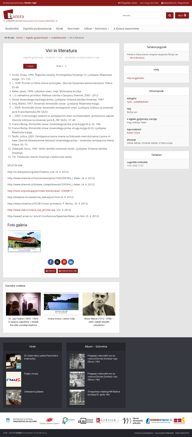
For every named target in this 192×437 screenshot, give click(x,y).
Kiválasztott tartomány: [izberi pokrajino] (19, 2)
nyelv (129, 101)
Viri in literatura (137, 57)
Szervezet (74, 28)
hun (156, 2)
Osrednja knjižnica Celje (87, 57)
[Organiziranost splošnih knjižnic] (50, 421)
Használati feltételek (164, 433)
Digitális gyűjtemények (37, 28)
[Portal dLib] (86, 421)
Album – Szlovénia (95, 28)
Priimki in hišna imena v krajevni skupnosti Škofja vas (152, 54)
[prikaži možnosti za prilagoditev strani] (127, 2)
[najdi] (170, 15)
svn (141, 2)
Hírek (59, 28)
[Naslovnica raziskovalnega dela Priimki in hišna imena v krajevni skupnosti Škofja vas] (24, 242)
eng (147, 2)
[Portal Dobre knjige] (159, 421)
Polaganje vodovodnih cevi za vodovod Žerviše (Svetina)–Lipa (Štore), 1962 (102, 359)
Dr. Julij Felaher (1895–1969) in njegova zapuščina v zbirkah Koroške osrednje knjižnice (23, 322)
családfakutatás (140, 101)
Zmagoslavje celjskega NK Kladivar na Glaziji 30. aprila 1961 (104, 393)
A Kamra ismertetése (126, 28)
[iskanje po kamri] (143, 15)
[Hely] (182, 15)
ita (152, 2)
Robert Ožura (133, 132)
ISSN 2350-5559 (182, 433)
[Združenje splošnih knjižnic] (179, 421)
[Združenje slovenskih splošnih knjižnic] (107, 421)
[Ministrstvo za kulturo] (21, 421)
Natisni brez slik (68, 270)
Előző (30, 66)
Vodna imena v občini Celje (61, 318)
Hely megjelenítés (135, 78)
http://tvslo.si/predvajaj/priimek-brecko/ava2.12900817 (40, 191)
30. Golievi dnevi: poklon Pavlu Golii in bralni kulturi (41, 357)
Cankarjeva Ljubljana (34, 392)
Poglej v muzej (31, 374)
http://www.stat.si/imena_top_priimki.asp (32, 210)
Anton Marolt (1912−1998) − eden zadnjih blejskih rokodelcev (99, 322)
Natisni (50, 270)
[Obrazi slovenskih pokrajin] (132, 421)
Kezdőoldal (12, 28)
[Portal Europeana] (69, 421)
